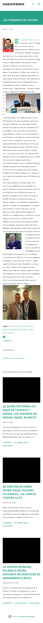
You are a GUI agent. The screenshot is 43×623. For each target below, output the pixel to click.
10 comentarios (21, 442)
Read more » (8, 446)
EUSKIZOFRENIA (13, 4)
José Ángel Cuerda (26, 329)
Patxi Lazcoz (8, 333)
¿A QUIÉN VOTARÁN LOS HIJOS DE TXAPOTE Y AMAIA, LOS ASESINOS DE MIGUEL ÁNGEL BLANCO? (20, 411)
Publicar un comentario (13, 358)
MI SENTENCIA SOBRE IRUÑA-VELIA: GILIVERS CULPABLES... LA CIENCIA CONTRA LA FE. (19, 492)
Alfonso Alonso (26, 326)
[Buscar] (33, 4)
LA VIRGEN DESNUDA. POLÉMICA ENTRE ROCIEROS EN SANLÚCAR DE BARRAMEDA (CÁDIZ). (21, 572)
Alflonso (13, 326)
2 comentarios (20, 603)
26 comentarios (21, 523)
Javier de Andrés (10, 329)
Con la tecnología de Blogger (21, 616)
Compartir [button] (7, 341)
